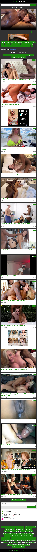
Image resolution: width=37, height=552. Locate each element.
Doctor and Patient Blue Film (10, 533)
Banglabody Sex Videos (24, 544)
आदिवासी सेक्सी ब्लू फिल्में (30, 527)
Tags (14, 550)
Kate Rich (3, 42)
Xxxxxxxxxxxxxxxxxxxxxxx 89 (12, 531)
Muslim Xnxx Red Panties (18, 546)
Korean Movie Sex (10, 529)
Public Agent (28, 529)
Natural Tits (26, 42)
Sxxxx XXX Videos (21, 540)
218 (34, 32)
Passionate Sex (26, 46)
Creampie (32, 42)
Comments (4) (22, 52)
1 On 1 (2, 46)
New (19, 44)
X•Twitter (7, 49)
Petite (2, 44)
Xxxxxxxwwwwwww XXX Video (26, 533)
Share (2, 49)
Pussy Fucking (24, 44)
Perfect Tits (14, 44)
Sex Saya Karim (20, 529)
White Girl (14, 46)
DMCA (18, 550)
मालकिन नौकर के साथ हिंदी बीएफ (29, 542)
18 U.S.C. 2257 (24, 550)
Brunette (20, 42)
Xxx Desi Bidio (20, 527)
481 (29, 32)
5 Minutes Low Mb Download (8, 527)
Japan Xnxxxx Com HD (10, 535)
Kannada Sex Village (12, 544)
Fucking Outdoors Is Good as (8, 540)
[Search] (15, 5)
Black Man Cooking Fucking (27, 55)
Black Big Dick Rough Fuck (18, 57)
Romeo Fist (10, 42)
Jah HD (33, 538)
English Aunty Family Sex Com (24, 535)
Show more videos (18, 499)
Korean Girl (4, 542)
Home (10, 550)
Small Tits (7, 44)
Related (12, 52)
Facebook (13, 49)
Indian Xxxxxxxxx (6, 538)
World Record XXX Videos (14, 542)
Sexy (16, 42)
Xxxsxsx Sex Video (15, 538)
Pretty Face (8, 46)
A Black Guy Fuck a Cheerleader (11, 55)
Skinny (31, 44)
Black (19, 46)
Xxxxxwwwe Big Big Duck (26, 531)
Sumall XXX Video (31, 540)
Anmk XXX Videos (26, 538)
